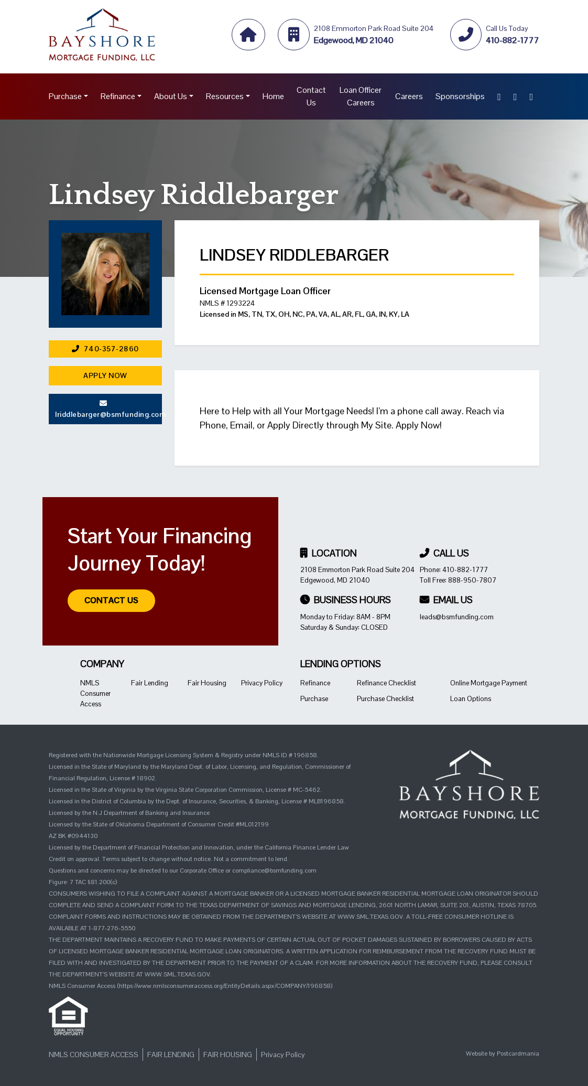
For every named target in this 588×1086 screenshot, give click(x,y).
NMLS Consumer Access (95, 693)
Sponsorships (460, 96)
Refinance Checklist (386, 683)
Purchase (65, 96)
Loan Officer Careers (361, 96)
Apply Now (105, 375)
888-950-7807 (472, 580)
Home (273, 96)
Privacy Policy (261, 683)
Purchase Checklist (385, 698)
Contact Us (311, 96)
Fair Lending (149, 683)
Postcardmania (518, 1053)
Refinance (118, 96)
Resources (225, 96)
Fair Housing (207, 683)
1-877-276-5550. (113, 928)
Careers (409, 96)
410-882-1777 (465, 569)
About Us (170, 96)
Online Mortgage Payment (488, 683)
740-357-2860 (105, 348)
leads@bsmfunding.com (457, 616)
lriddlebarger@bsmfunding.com (108, 409)
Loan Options (470, 698)
